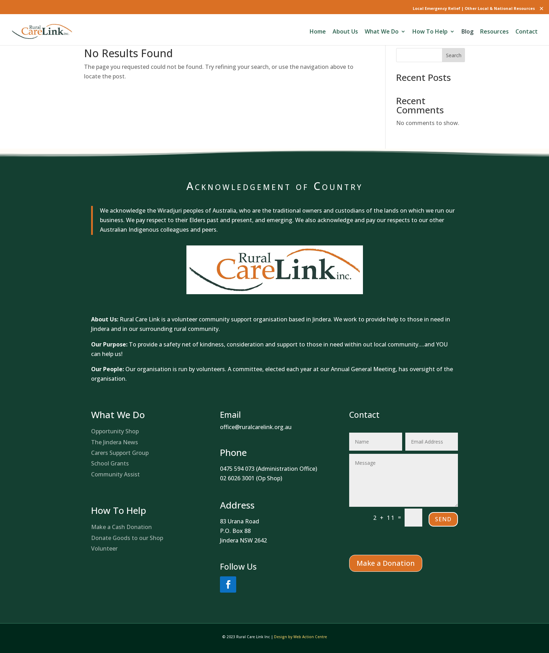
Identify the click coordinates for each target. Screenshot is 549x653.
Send (443, 519)
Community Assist (115, 474)
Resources (494, 32)
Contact (526, 32)
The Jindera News (114, 442)
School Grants (110, 463)
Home (318, 32)
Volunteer (104, 548)
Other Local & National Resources (500, 8)
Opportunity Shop (115, 431)
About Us (345, 32)
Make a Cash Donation (121, 527)
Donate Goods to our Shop (127, 538)
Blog (467, 32)
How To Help (430, 32)
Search (453, 55)
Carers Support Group (120, 453)
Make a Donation (386, 563)
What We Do (382, 32)
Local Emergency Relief (436, 8)
